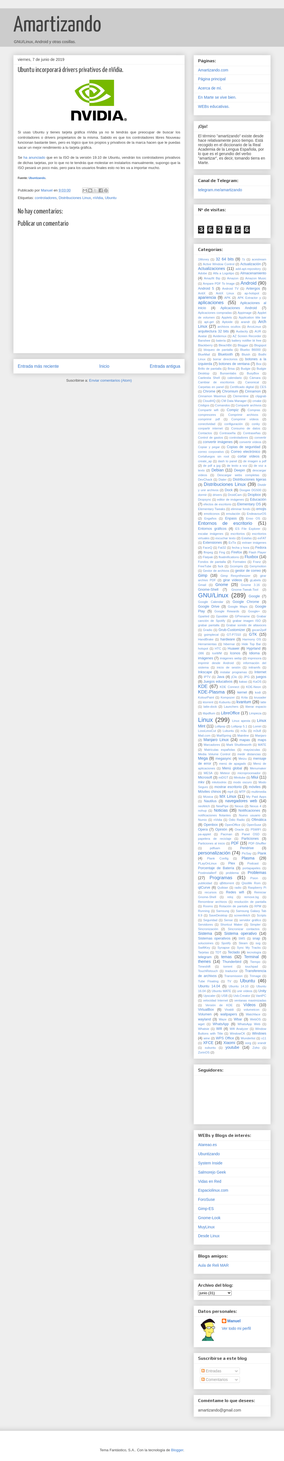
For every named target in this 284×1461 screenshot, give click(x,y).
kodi (258, 692)
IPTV (207, 677)
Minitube (239, 777)
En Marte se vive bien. (217, 97)
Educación (258, 499)
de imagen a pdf (254, 461)
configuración (233, 424)
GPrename (242, 616)
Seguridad (210, 920)
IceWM (217, 653)
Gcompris (236, 566)
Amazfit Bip (212, 278)
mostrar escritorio (228, 787)
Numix (202, 819)
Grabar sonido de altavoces (246, 625)
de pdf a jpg (211, 465)
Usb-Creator (241, 995)
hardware (227, 639)
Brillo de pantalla (210, 368)
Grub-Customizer (232, 630)
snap (256, 938)
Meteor (225, 773)
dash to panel (227, 461)
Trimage (255, 976)
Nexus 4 (255, 806)
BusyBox (253, 373)
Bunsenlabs (228, 373)
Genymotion (258, 566)
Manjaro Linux (216, 739)
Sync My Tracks (249, 947)
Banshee (204, 340)
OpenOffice (232, 824)
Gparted (203, 616)
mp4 (230, 791)
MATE (262, 744)
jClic (234, 677)
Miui (254, 777)
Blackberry (205, 345)
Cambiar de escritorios (216, 382)
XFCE (208, 1042)
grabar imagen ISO (247, 620)
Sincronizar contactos (243, 929)
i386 (201, 653)
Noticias (221, 810)
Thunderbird (231, 962)
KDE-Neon (253, 687)
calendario (234, 377)
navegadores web (241, 801)
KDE (203, 686)
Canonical (252, 382)
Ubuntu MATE (221, 991)
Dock (229, 490)
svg (258, 943)
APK (227, 297)
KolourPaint (206, 697)
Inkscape (205, 672)
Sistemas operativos (214, 938)
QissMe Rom (251, 883)
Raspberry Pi (257, 887)
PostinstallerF (207, 872)
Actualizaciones (211, 268)
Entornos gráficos (212, 529)
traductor (231, 971)
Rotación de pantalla (233, 906)
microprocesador (248, 773)
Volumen (205, 1014)
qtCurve (204, 887)
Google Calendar (210, 601)
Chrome (209, 391)
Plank (262, 853)
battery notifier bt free (246, 340)
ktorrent (208, 702)
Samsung (222, 911)
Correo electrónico (245, 452)
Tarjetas (203, 952)
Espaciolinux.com (213, 1190)
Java (220, 677)
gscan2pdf (259, 630)
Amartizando (57, 25)
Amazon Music (255, 278)
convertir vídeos (250, 442)
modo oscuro (242, 782)
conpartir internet (210, 428)
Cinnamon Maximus (212, 396)
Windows (259, 1033)
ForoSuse (206, 1199)
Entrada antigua (165, 366)
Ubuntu (110, 198)
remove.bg (251, 897)
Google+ (254, 611)
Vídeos (250, 1005)
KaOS (257, 681)
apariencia (207, 297)
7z (243, 259)
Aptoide (227, 322)
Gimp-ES (206, 1208)
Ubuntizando (37, 178)
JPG (247, 677)
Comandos (222, 405)
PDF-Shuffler (257, 843)
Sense (228, 920)
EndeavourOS (256, 513)
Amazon (233, 278)
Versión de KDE (218, 1005)
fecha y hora (240, 547)
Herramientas (207, 644)
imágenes (205, 658)
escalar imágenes (210, 533)
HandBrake (206, 639)
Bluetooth (225, 354)
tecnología (254, 952)
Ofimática (259, 820)
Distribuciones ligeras (249, 479)
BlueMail (204, 354)
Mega (203, 758)
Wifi (219, 1029)
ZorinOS (204, 1052)
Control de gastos (210, 437)
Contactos (205, 433)
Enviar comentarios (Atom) (110, 380)
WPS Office (225, 1038)
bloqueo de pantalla (218, 349)
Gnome (221, 584)
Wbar (238, 1019)
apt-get (209, 322)
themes (204, 961)
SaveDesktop (218, 915)
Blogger (243, 345)
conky (256, 424)
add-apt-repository (248, 268)
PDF (235, 843)
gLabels (255, 580)
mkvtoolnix (219, 782)
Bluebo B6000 (250, 349)
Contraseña (227, 433)
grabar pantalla (208, 625)
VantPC (261, 995)
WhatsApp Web (249, 1024)
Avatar (202, 336)
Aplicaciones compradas (215, 312)
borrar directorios (225, 359)
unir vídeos (244, 991)
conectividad (206, 424)
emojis (261, 509)
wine (207, 1038)
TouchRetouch (208, 971)
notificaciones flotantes (214, 815)
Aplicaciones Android (238, 308)
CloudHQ (209, 400)
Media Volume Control (214, 754)
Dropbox (254, 495)
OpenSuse (254, 824)
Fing (222, 552)
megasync (223, 759)
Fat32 (222, 547)
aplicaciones (211, 302)
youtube (232, 1047)
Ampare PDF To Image (219, 283)
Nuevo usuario (249, 815)
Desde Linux (209, 1236)
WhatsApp (221, 1024)
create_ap (205, 461)
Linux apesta (241, 720)
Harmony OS (251, 639)
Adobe (202, 273)
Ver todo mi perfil (236, 1328)
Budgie (245, 368)
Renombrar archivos (212, 901)
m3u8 (257, 730)
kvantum (243, 702)
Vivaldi (229, 1009)
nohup (202, 810)
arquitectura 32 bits (213, 331)
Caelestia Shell (209, 377)
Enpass (231, 518)
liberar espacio (255, 706)
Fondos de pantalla (212, 561)
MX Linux (228, 796)
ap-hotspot (252, 293)
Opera (203, 829)
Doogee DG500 (250, 490)
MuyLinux (206, 1227)
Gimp (202, 575)
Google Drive (208, 606)
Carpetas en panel (211, 387)
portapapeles (251, 868)
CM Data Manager (234, 400)
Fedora (260, 548)
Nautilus (210, 801)
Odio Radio (237, 819)
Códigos (203, 405)
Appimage (245, 312)
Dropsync (204, 499)
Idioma (254, 653)
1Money (203, 259)
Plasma (248, 858)
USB (224, 995)
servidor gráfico (250, 920)
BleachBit (225, 345)
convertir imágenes (218, 442)
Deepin (239, 470)
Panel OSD (251, 834)
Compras (254, 410)
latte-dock (210, 706)
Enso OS (253, 518)
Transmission (233, 976)
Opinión (221, 829)
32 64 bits (225, 259)
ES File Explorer (247, 528)
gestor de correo (248, 571)
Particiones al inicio (211, 843)
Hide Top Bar (251, 644)
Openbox (211, 825)
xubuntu (210, 1047)
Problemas (257, 872)
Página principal (212, 79)
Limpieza (255, 713)
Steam (243, 943)
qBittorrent (227, 883)
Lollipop (220, 726)
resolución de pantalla (250, 901)
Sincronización (208, 929)
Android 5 (206, 288)
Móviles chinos (209, 792)
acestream (259, 259)
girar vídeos (232, 580)
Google (254, 596)
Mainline (243, 735)
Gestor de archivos (216, 570)
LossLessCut (207, 730)
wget (201, 1024)
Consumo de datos (245, 428)
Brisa (231, 368)
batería (221, 340)
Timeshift (204, 966)
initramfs (254, 667)
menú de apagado (232, 763)
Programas (221, 877)
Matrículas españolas (219, 749)
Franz (257, 561)
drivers (217, 494)
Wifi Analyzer (239, 1028)
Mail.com (204, 735)
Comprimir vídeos (244, 419)
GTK (253, 634)
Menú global (232, 768)
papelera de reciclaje (214, 838)
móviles (255, 787)
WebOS (255, 1019)
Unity (262, 991)
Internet (260, 672)
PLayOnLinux (207, 863)
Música (208, 796)
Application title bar (252, 317)
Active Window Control (218, 264)
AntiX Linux (225, 293)
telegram (205, 957)
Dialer (223, 479)
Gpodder (222, 616)
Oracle (239, 829)
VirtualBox (206, 1010)
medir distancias (249, 754)
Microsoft (205, 777)
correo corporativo (211, 451)
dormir (202, 494)
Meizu (243, 758)
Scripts (261, 915)
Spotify (226, 943)
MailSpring (224, 735)
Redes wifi (235, 892)
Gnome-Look (209, 1218)
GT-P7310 (234, 634)
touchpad (251, 966)
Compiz (233, 410)
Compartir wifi (208, 410)
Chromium (230, 391)
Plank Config (218, 858)
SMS (242, 938)
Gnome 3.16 (250, 585)
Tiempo (255, 961)
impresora (255, 658)
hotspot (203, 648)
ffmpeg (208, 552)
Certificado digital (242, 387)
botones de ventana (234, 364)
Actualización (250, 264)
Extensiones (212, 543)
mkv (201, 782)
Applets (227, 317)
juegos (261, 677)
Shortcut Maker (231, 924)
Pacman (226, 834)
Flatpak (208, 557)
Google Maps (237, 606)
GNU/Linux (213, 595)
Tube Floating (208, 981)
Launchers (231, 706)
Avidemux (220, 336)
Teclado (234, 952)
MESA (208, 773)
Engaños (210, 518)
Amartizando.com (213, 70)
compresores (207, 414)
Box (258, 364)
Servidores (205, 924)
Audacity (242, 331)
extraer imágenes (254, 542)
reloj (230, 897)
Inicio (104, 366)
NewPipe (222, 806)
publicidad (205, 883)
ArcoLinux (254, 326)
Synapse (223, 947)
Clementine (241, 396)
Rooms (208, 906)
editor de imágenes (230, 499)
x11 (263, 1038)
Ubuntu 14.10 (238, 986)
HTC (218, 648)
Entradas (211, 1371)
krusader (260, 697)
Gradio (207, 630)
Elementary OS (249, 504)
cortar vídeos (248, 456)
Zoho (256, 1047)
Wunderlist (248, 1038)
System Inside (210, 1163)
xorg (248, 1043)
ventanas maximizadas (250, 1000)
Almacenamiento (253, 273)
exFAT (262, 538)
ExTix (232, 542)
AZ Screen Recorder (247, 336)
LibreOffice (230, 713)
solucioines (205, 943)
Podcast (252, 863)
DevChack (205, 479)
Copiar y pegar (209, 447)
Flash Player (257, 552)
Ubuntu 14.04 (209, 986)
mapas (244, 740)
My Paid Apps (256, 796)
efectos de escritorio (217, 504)
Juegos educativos (217, 682)
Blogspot (260, 345)
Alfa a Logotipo (223, 273)
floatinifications (229, 557)
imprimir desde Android (216, 663)
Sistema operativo (240, 933)
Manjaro (260, 735)
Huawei (233, 648)
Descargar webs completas (238, 475)
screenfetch (242, 915)
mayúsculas (252, 749)
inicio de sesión (229, 667)
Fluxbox (251, 557)
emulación (233, 513)
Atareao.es (207, 1144)
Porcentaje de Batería (216, 868)
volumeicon (252, 1009)
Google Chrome (246, 602)
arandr (245, 322)
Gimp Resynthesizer (235, 575)
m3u (243, 730)
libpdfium (209, 713)
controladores (46, 198)
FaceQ (207, 547)
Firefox (236, 552)
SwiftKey (204, 947)
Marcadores (212, 744)
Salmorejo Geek (212, 1172)
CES (263, 387)
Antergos (253, 288)
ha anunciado (34, 157)
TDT (218, 952)
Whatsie (203, 1028)
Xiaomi (229, 1042)
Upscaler (209, 995)
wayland (204, 1019)
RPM (257, 906)
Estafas (246, 538)
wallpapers (228, 1014)
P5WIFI (256, 829)
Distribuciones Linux (75, 198)
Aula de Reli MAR (213, 1265)
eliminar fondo (240, 509)
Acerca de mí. (210, 88)
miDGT (223, 777)
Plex (231, 863)
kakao (243, 681)
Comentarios (214, 1379)
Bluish (246, 354)
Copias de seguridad (243, 447)
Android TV (230, 288)
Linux (205, 719)
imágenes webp (231, 658)
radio (238, 887)
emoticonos (212, 513)
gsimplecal (211, 634)
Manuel (234, 1321)
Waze (223, 1019)
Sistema (205, 933)
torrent (227, 966)
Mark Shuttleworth (239, 744)
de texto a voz (237, 465)
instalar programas (233, 672)
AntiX (202, 293)
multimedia (258, 791)
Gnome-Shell (208, 590)
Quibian (222, 887)
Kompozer (227, 697)
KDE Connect (229, 687)
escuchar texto (225, 538)
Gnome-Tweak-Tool (244, 589)
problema (232, 872)
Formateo (239, 561)
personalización (214, 853)
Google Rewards (226, 611)
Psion (254, 878)
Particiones (249, 839)
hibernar (229, 644)
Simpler (255, 924)
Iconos (235, 653)
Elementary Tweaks (211, 509)
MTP (242, 791)
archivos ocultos (229, 326)
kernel (242, 692)
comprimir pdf (209, 419)
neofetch (204, 806)
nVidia (98, 198)
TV (229, 981)
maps (262, 740)
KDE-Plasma (211, 692)
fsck (220, 566)
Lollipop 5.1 (239, 726)
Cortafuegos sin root (213, 456)
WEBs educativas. (214, 106)
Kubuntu (225, 702)
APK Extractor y (249, 297)
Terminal (251, 957)
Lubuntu (228, 730)
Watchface (253, 1014)
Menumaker (258, 768)
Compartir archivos (248, 405)
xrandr (261, 1043)
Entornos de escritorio (225, 523)
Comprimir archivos (243, 414)
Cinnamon (253, 391)
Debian (217, 470)
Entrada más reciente (38, 366)
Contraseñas (251, 433)
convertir (260, 437)
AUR (258, 331)
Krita (244, 697)
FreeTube (204, 566)
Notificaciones (249, 811)
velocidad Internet (215, 1000)
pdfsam (215, 848)
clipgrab (260, 396)
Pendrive (247, 848)
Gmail (202, 585)
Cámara (255, 377)
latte (263, 702)
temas (226, 957)
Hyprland (253, 648)
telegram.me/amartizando (220, 190)
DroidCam (235, 494)
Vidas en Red (209, 1181)
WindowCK (237, 1033)
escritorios (238, 533)
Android (248, 283)
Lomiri (257, 726)
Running (204, 911)
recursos (211, 892)
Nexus (239, 806)
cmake (257, 400)
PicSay (247, 853)
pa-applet (204, 834)
